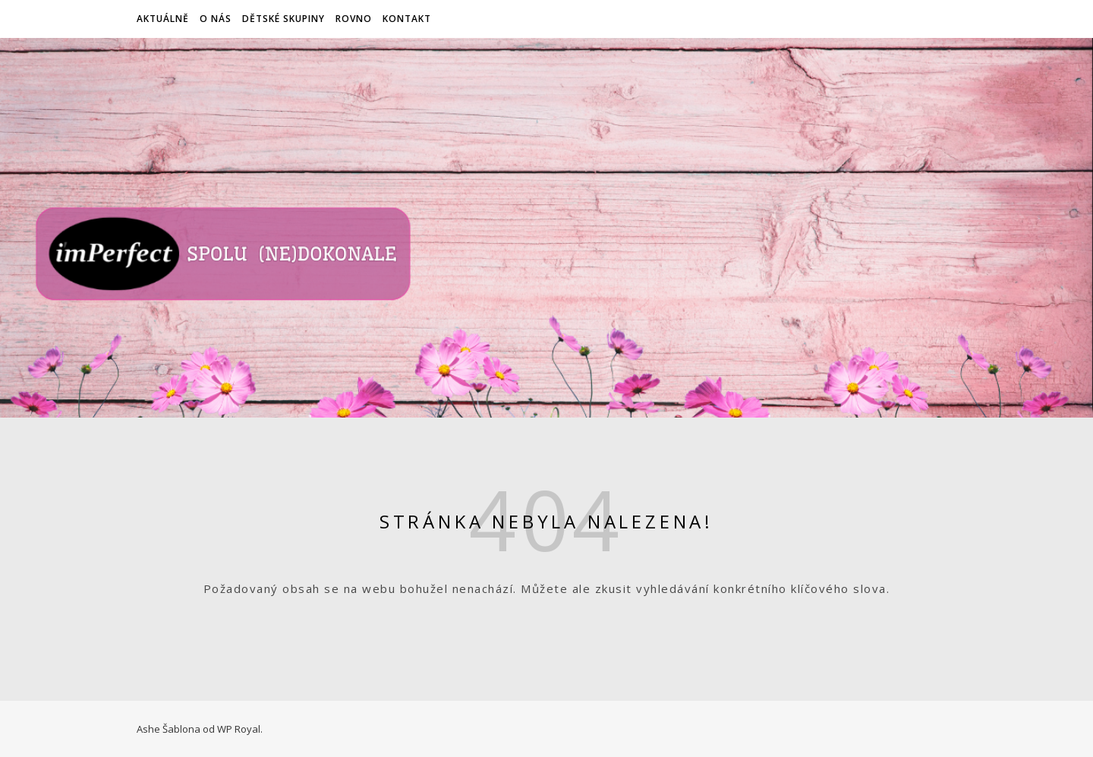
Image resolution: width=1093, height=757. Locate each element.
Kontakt (407, 18)
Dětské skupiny (283, 18)
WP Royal (238, 729)
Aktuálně (163, 18)
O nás (216, 18)
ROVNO (353, 18)
